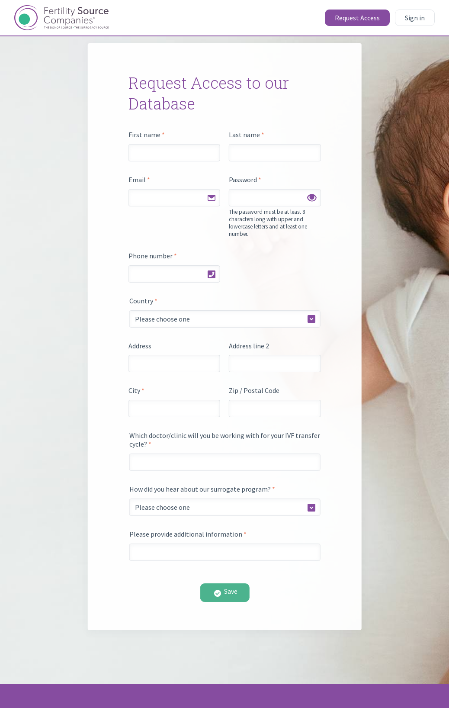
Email (139, 179)
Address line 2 (249, 345)
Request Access (357, 17)
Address (139, 345)
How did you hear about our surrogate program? (202, 489)
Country (143, 300)
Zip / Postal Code (254, 390)
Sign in (415, 17)
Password (245, 179)
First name (146, 134)
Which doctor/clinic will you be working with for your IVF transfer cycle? (224, 439)
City (136, 390)
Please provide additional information (188, 534)
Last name (246, 134)
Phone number (152, 255)
